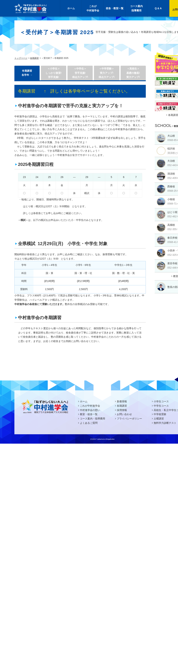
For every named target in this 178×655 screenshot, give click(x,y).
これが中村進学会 (93, 8)
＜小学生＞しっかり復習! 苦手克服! (54, 73)
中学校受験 (160, 414)
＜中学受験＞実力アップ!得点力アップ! (107, 73)
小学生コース (161, 401)
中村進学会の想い (90, 410)
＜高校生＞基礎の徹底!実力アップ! (133, 73)
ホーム (71, 8)
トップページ (20, 58)
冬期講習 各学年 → (27, 73)
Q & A (158, 8)
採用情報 (122, 410)
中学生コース (161, 405)
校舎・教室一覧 (114, 8)
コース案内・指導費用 (92, 418)
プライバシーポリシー (129, 418)
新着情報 (122, 401)
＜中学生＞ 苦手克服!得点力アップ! (80, 73)
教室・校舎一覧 (89, 414)
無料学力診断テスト (165, 422)
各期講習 (34, 58)
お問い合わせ (124, 414)
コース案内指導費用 (136, 8)
